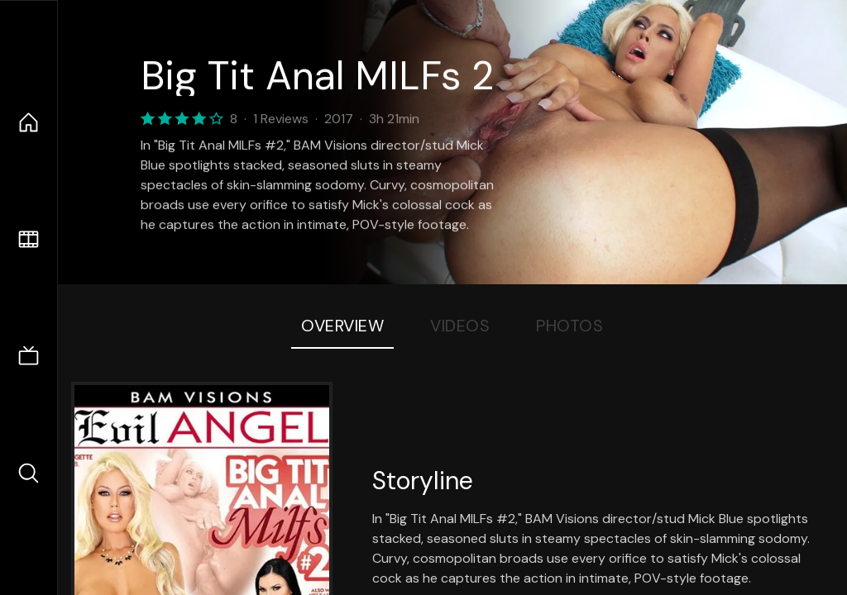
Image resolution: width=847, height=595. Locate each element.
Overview (342, 325)
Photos (569, 325)
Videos (460, 325)
